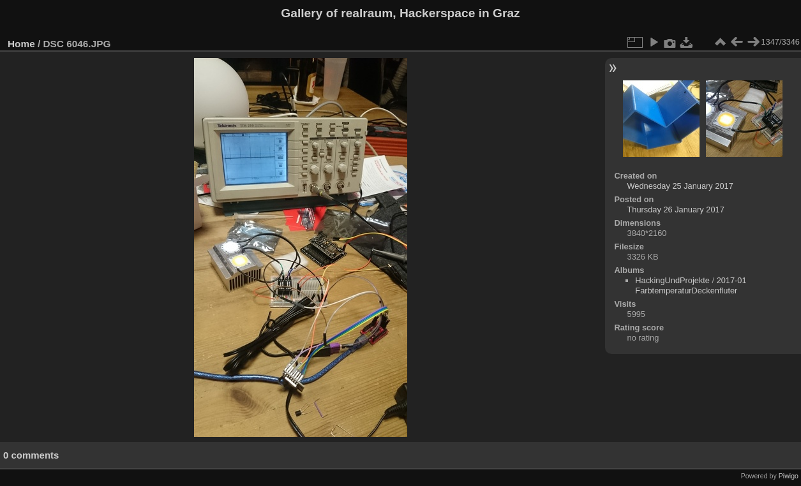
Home (21, 43)
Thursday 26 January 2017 (675, 209)
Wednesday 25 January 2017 (680, 186)
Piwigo (788, 476)
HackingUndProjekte (672, 280)
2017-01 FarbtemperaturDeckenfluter (690, 285)
